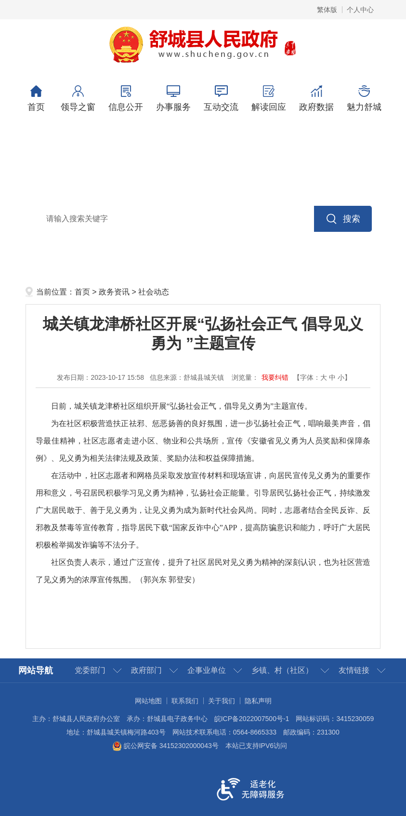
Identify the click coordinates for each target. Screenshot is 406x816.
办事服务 (173, 98)
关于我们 (221, 701)
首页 (36, 98)
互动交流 (221, 98)
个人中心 (360, 9)
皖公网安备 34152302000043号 (165, 745)
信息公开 (126, 98)
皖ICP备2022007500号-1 (251, 718)
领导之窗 (78, 98)
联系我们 (184, 701)
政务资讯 (114, 292)
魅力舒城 (364, 98)
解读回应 (269, 98)
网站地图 (148, 701)
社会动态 (153, 292)
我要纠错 (275, 377)
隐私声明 (258, 701)
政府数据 (317, 98)
